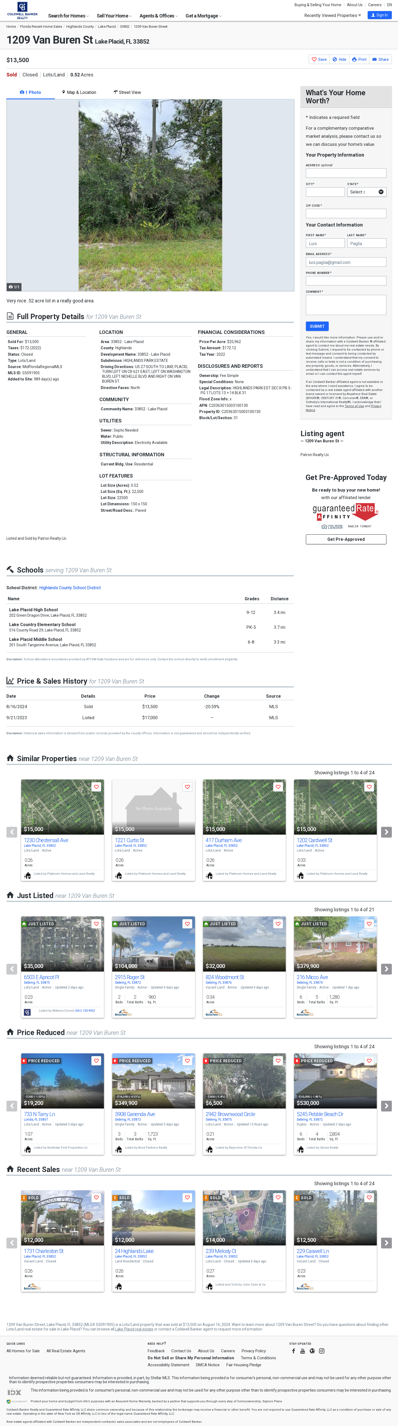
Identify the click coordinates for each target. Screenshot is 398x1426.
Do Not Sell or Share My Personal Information (191, 1358)
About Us (355, 5)
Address (319, 165)
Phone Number (319, 273)
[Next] (386, 832)
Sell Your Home (114, 16)
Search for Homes (68, 16)
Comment (314, 292)
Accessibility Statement (168, 1365)
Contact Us (181, 1351)
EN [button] (389, 5)
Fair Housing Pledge (243, 1365)
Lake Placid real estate (134, 1329)
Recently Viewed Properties (332, 15)
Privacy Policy (254, 1351)
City (310, 184)
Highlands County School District (70, 587)
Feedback (156, 1351)
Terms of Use (354, 406)
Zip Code (314, 205)
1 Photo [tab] (30, 92)
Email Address (319, 254)
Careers (375, 5)
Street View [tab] (127, 92)
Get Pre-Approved (346, 539)
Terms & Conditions (258, 1358)
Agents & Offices (159, 16)
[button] (380, 15)
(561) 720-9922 (85, 1010)
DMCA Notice (208, 1365)
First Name (316, 235)
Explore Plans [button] (272, 1401)
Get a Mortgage (204, 16)
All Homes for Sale (23, 1351)
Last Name (356, 235)
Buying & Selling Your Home (318, 5)
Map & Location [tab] (78, 92)
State (353, 184)
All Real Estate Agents (65, 1351)
